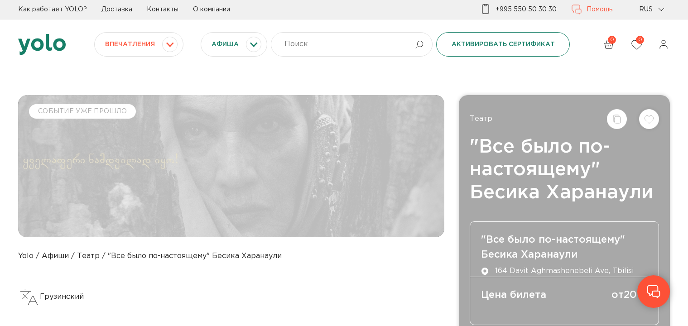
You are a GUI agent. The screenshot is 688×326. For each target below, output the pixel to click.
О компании (211, 9)
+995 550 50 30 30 (518, 9)
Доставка (116, 9)
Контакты (162, 9)
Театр (481, 118)
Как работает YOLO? (52, 9)
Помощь (591, 9)
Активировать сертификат (503, 44)
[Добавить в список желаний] (649, 119)
